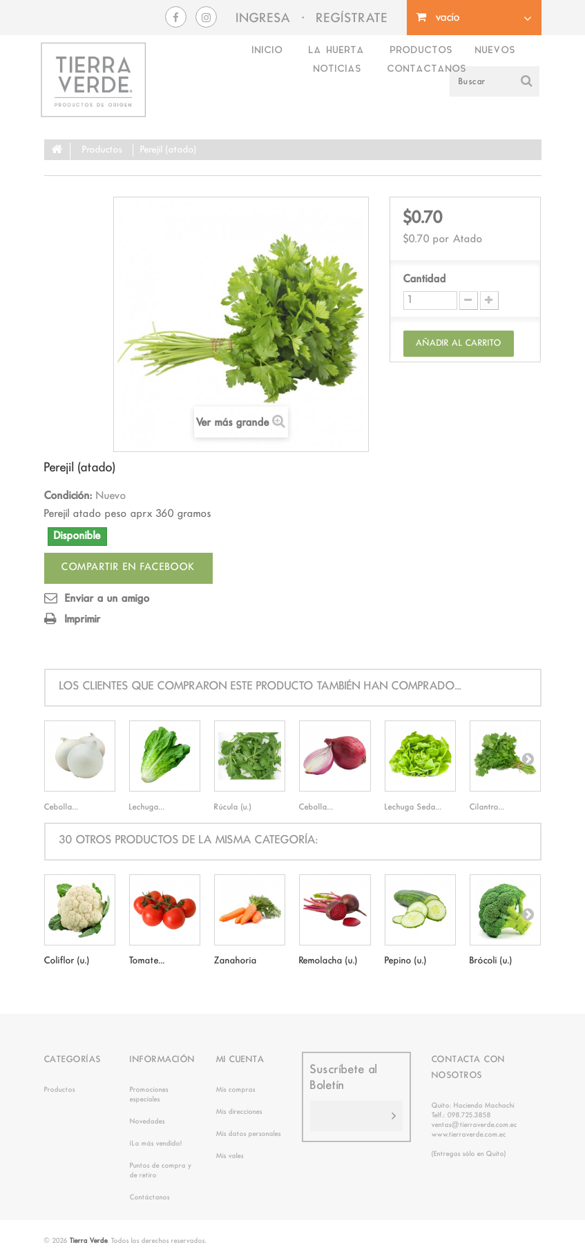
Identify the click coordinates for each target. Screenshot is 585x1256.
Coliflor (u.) (67, 960)
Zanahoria (235, 960)
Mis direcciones (239, 1111)
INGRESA (263, 19)
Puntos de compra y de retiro (161, 1170)
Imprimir (83, 619)
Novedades (147, 1121)
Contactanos (426, 69)
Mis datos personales (248, 1133)
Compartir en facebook (128, 567)
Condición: (68, 496)
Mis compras (236, 1089)
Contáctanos (150, 1197)
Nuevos (494, 51)
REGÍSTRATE (352, 19)
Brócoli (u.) (491, 960)
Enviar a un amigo (107, 599)
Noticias (337, 69)
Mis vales (230, 1155)
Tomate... (147, 960)
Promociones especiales (149, 1094)
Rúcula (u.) (232, 807)
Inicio (266, 51)
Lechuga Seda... (413, 807)
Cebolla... (61, 807)
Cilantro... (487, 807)
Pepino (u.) (406, 960)
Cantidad (424, 279)
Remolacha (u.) (328, 960)
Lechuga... (147, 807)
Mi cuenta (240, 1059)
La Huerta (336, 51)
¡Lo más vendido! (156, 1143)
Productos (421, 51)
